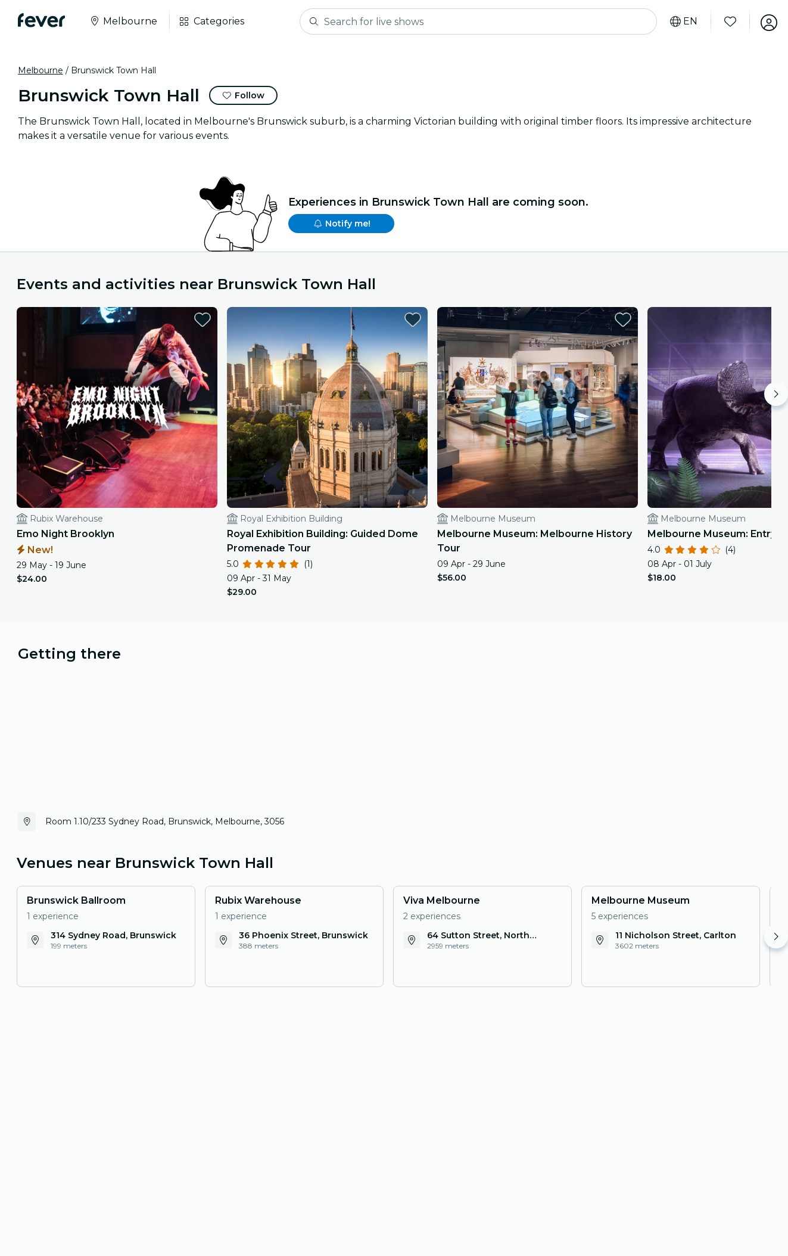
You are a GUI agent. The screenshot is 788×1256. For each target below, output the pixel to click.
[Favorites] (726, 21)
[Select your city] (124, 21)
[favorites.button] (183, 319)
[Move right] (776, 394)
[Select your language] (680, 21)
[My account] (765, 21)
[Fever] (42, 20)
